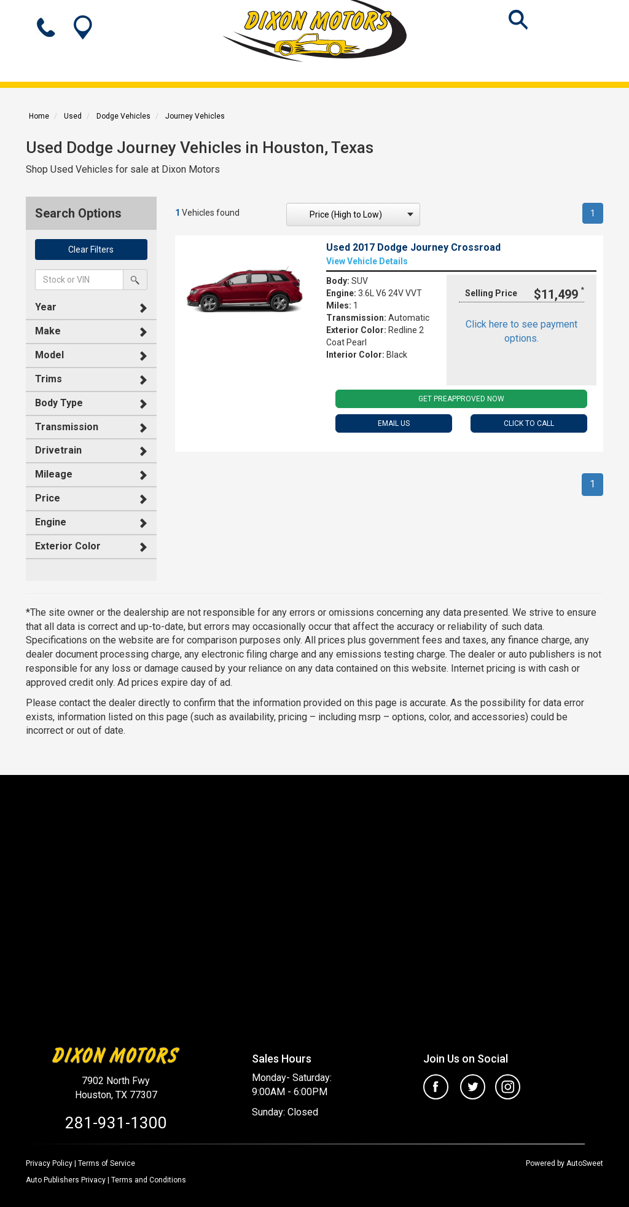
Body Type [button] (59, 403)
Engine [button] (50, 522)
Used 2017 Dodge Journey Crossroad (413, 247)
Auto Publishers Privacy (66, 1180)
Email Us (394, 423)
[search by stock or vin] (135, 280)
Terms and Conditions (148, 1180)
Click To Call (529, 423)
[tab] (91, 307)
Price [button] (47, 498)
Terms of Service (106, 1163)
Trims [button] (48, 379)
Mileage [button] (53, 474)
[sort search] (353, 214)
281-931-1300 (116, 1123)
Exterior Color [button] (68, 546)
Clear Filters (91, 249)
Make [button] (48, 331)
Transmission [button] (66, 427)
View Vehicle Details (367, 261)
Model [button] (49, 355)
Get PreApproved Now (461, 399)
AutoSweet (584, 1163)
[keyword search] (79, 279)
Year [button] (46, 307)
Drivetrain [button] (58, 450)
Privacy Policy (49, 1163)
